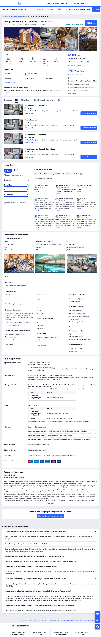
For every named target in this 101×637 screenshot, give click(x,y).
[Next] (96, 263)
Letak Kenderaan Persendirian (45, 244)
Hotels (30, 620)
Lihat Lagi (6, 92)
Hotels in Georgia (54, 620)
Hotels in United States (40, 620)
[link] (56, 3)
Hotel (19, 3)
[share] (97, 620)
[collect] (97, 614)
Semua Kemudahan (9, 82)
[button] (25, 3)
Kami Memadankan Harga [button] (75, 24)
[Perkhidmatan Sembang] (97, 626)
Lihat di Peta (72, 93)
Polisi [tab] (58, 100)
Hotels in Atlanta (66, 620)
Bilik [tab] (16, 100)
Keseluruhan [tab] (8, 100)
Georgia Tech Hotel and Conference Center (25, 21)
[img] (22, 39)
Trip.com (23, 620)
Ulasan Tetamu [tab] (26, 100)
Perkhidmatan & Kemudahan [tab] (44, 100)
